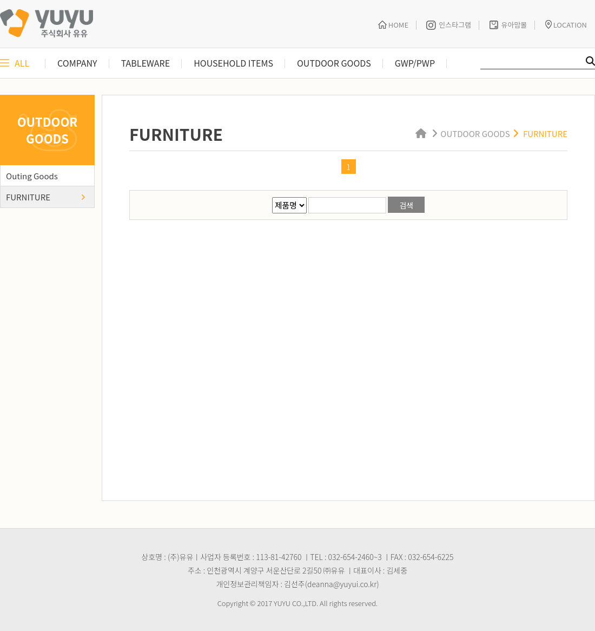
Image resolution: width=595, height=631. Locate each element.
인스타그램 (448, 25)
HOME (393, 24)
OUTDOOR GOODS (334, 62)
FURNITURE (28, 197)
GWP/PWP (415, 62)
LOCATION (566, 24)
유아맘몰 (508, 24)
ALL (14, 62)
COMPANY (77, 62)
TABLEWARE (145, 62)
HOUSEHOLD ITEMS (233, 62)
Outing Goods (32, 175)
